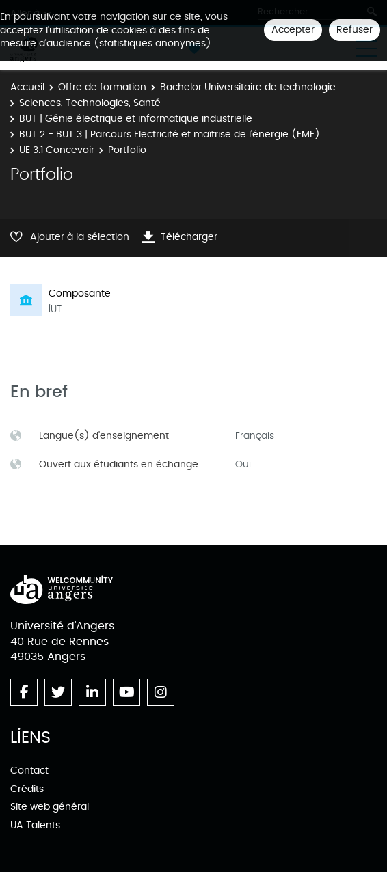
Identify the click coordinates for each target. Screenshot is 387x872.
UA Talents (35, 825)
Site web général (49, 807)
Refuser (354, 30)
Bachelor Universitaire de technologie (248, 87)
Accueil (27, 87)
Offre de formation (102, 87)
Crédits (27, 789)
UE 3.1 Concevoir (56, 150)
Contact (29, 770)
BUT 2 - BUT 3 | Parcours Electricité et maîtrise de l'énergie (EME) (169, 134)
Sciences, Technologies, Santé (90, 103)
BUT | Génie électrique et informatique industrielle (135, 118)
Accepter (293, 30)
